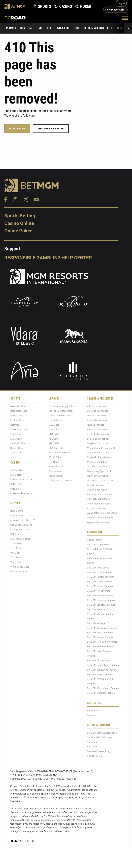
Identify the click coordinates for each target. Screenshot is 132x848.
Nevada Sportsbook (97, 466)
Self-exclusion (94, 756)
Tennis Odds (16, 452)
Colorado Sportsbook (97, 410)
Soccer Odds (17, 448)
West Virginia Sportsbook (100, 517)
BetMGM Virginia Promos (100, 674)
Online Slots (16, 488)
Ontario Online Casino (21, 493)
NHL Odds (54, 443)
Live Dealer (16, 474)
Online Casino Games (21, 479)
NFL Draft (15, 534)
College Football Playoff (22, 520)
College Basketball (19, 529)
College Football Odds (60, 415)
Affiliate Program (95, 710)
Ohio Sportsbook (95, 485)
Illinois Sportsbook (96, 415)
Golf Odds (15, 424)
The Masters (16, 548)
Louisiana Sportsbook (98, 438)
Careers (91, 715)
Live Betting (16, 434)
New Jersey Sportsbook (99, 471)
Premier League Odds (60, 452)
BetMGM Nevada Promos (100, 637)
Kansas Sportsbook (97, 429)
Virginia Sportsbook (97, 508)
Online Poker (18, 231)
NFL (40, 28)
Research (92, 746)
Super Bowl (16, 543)
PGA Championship (20, 538)
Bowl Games (16, 511)
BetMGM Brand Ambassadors (102, 732)
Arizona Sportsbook (97, 406)
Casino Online (19, 223)
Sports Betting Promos (98, 544)
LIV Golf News (56, 420)
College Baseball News (60, 480)
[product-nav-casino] (63, 6)
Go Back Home (17, 128)
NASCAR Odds (17, 443)
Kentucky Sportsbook (98, 434)
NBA (22, 28)
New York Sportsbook (98, 476)
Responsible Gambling (32, 257)
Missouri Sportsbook (97, 462)
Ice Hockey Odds (19, 429)
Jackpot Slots (17, 470)
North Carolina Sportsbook (100, 480)
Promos (11, 28)
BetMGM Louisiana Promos (101, 604)
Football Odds (17, 420)
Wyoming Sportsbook (98, 522)
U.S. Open (15, 552)
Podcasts (92, 742)
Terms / (16, 841)
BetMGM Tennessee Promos (102, 669)
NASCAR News (56, 466)
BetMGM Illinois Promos (99, 581)
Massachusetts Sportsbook (101, 448)
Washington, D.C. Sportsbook (102, 513)
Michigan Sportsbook (98, 452)
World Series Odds (19, 566)
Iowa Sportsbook (95, 424)
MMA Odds (16, 438)
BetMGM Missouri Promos (100, 632)
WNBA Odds (55, 457)
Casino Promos (95, 540)
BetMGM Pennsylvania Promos (103, 665)
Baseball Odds (17, 406)
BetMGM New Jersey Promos (102, 642)
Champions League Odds (61, 406)
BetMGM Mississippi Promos (102, 628)
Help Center (76, 257)
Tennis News (55, 476)
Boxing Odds (16, 415)
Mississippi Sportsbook (99, 457)
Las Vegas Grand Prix (21, 525)
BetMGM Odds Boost (98, 567)
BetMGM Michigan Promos (101, 623)
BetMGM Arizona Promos (100, 572)
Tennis (121, 28)
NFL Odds (54, 438)
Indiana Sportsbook (97, 420)
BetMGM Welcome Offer (98, 28)
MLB (31, 28)
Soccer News (55, 471)
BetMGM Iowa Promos (98, 591)
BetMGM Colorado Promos (100, 577)
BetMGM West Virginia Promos (103, 688)
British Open (16, 515)
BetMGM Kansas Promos (100, 595)
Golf (50, 28)
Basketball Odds (18, 410)
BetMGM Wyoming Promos (101, 693)
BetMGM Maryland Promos (101, 609)
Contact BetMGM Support (100, 737)
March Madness (18, 571)
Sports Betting (19, 215)
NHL (77, 28)
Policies (28, 841)
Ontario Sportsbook (97, 489)
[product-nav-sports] (42, 6)
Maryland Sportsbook (98, 443)
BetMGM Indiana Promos (100, 586)
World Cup (63, 28)
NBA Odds (54, 434)
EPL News (54, 462)
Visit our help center (51, 128)
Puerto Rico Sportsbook (99, 499)
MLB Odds (54, 424)
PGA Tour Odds (56, 448)
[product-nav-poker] (83, 6)
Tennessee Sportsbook (99, 503)
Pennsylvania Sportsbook (100, 494)
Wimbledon (16, 557)
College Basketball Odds (61, 410)
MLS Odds (54, 429)
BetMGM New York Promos (101, 646)
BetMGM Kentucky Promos (101, 600)
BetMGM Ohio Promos (98, 660)
